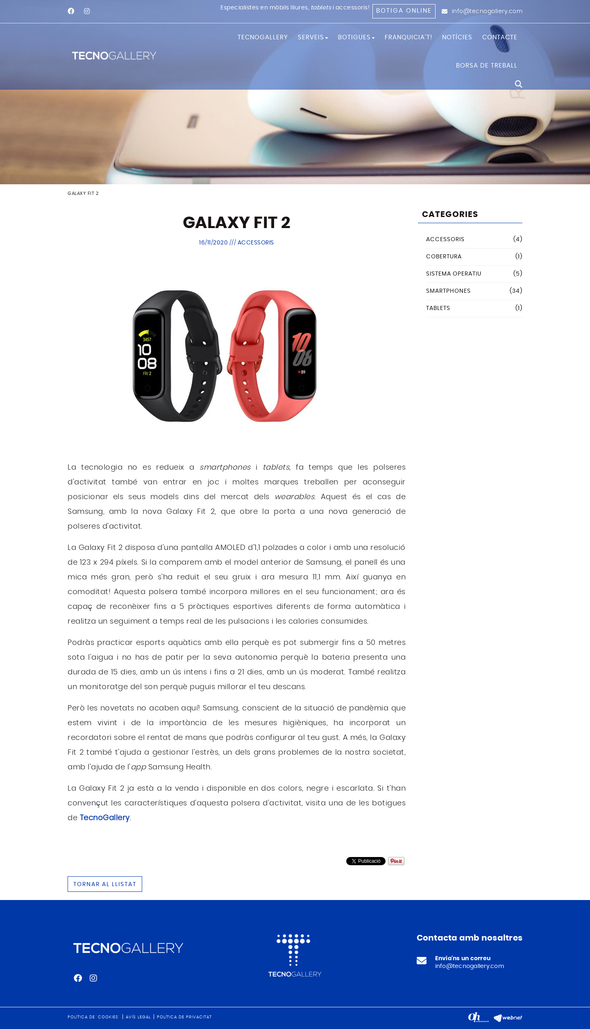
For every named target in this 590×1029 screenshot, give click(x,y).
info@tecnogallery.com (487, 11)
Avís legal (138, 1017)
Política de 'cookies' (94, 1017)
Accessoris (256, 243)
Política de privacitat (184, 1017)
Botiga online (404, 11)
